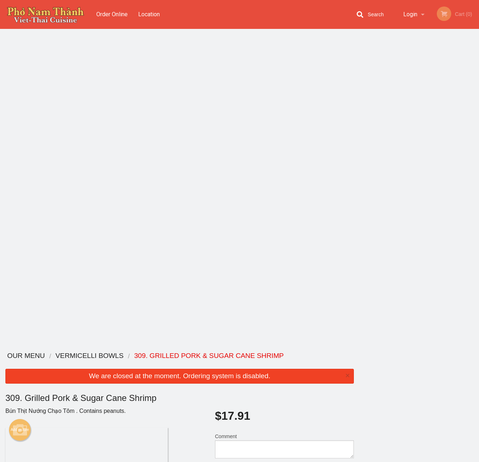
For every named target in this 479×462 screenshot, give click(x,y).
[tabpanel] (419, 101)
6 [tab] (446, 148)
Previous (364, 101)
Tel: (354, 383)
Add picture (20, 114)
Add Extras (281, 313)
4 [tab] (424, 148)
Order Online (112, 14)
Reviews (283, 374)
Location (149, 14)
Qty (236, 159)
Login (410, 14)
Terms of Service (252, 456)
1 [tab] (392, 148)
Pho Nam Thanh (89, 356)
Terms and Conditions (297, 383)
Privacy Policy (289, 391)
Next (473, 101)
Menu (221, 365)
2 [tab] (403, 148)
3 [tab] (413, 148)
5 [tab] (435, 148)
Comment (284, 129)
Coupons (284, 365)
